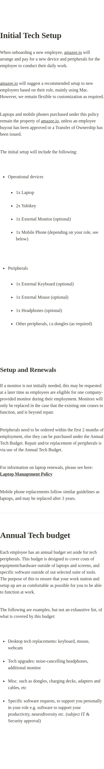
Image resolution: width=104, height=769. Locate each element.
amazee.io (73, 52)
